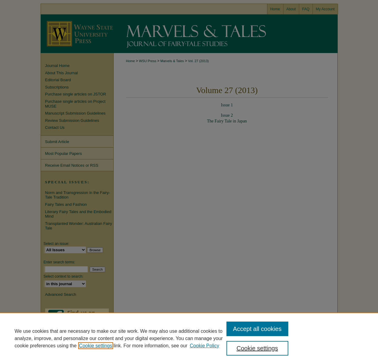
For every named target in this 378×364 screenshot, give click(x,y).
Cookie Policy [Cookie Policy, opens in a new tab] (204, 345)
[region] (189, 338)
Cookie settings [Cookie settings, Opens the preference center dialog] (257, 348)
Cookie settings (95, 345)
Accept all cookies (257, 329)
